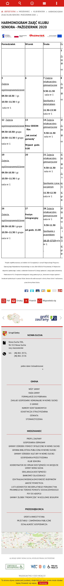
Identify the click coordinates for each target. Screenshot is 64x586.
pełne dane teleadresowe (32, 366)
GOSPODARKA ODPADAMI (34, 442)
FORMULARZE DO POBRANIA (34, 396)
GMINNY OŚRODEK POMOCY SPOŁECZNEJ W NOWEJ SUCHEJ (34, 446)
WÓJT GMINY (34, 389)
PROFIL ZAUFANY (34, 438)
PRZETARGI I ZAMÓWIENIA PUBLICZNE (34, 520)
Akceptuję (43, 583)
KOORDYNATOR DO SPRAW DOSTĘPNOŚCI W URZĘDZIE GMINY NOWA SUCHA (34, 466)
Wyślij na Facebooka (26, 291)
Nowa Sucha (35, 335)
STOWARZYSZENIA (34, 419)
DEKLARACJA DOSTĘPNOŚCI (34, 472)
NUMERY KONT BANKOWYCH (34, 408)
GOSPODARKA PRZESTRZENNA (34, 457)
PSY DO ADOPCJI (34, 493)
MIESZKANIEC (34, 431)
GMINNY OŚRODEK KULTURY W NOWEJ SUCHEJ (34, 453)
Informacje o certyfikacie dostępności (14, 566)
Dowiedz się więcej (29, 583)
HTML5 (40, 566)
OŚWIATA (34, 415)
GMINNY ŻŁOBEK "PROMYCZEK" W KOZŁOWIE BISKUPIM (34, 497)
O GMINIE (34, 404)
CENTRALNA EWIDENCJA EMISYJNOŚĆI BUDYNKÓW (34, 479)
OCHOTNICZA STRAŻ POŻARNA (34, 411)
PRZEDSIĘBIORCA (34, 509)
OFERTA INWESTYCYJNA (34, 517)
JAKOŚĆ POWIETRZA (34, 483)
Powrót (30, 300)
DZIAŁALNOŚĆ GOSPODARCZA (34, 524)
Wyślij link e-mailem (54, 291)
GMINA (34, 381)
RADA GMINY (34, 393)
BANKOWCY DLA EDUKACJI (34, 475)
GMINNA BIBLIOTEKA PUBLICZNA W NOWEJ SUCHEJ (34, 450)
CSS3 (44, 566)
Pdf (5, 300)
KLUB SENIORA (34, 461)
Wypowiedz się (46, 300)
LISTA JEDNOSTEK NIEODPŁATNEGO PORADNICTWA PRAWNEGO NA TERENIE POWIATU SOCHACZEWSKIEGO (34, 488)
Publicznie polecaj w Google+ (60, 291)
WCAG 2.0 (52, 566)
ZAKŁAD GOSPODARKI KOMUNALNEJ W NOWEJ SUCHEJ (34, 400)
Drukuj (17, 300)
